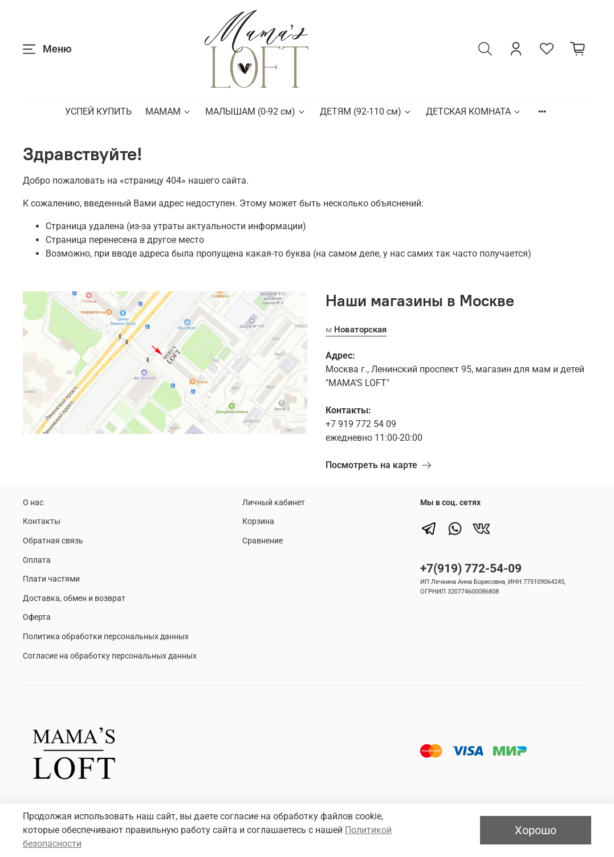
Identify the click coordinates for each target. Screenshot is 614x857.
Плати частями (51, 579)
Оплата (37, 560)
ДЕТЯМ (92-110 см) (366, 111)
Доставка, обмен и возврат (74, 598)
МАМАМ (168, 111)
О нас (33, 502)
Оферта (37, 617)
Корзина (258, 521)
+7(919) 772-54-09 (471, 568)
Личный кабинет (273, 502)
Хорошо (535, 830)
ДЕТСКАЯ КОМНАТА (474, 111)
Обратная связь (53, 541)
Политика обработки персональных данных (106, 636)
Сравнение (262, 541)
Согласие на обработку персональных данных (110, 656)
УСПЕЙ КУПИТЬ (98, 111)
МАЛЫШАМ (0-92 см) (255, 111)
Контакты (41, 521)
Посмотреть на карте (378, 465)
